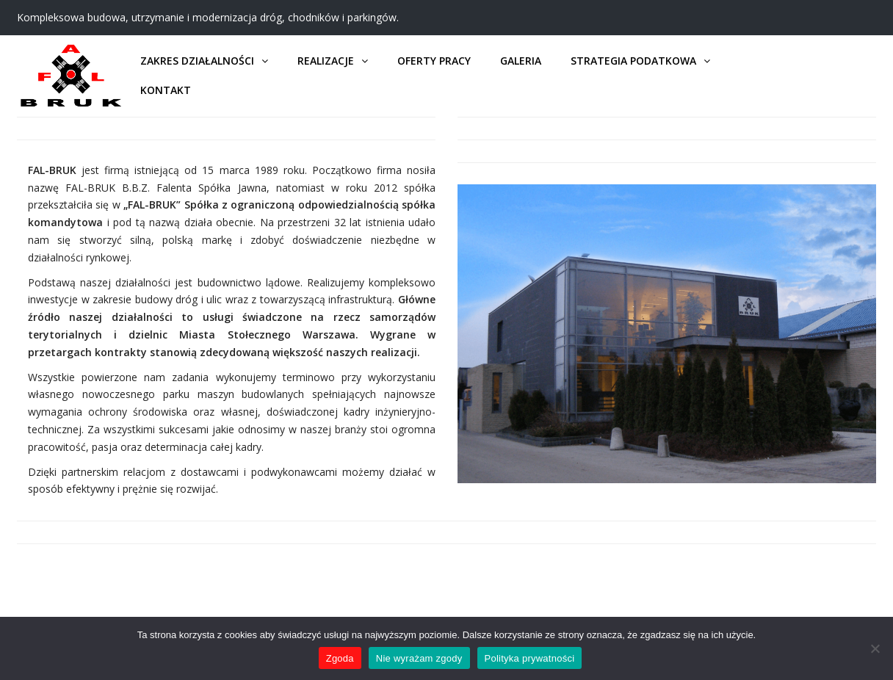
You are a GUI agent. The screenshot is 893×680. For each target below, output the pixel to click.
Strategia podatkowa (633, 61)
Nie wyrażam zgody (419, 658)
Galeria (520, 61)
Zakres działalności (197, 61)
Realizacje (325, 61)
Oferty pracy (434, 61)
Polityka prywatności (530, 658)
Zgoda (340, 658)
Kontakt (165, 90)
